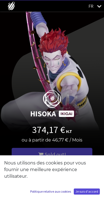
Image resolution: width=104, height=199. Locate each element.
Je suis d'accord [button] (86, 191)
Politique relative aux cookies (50, 191)
